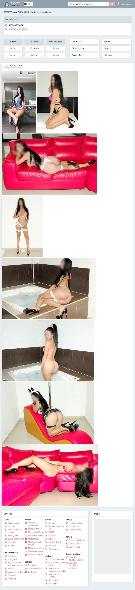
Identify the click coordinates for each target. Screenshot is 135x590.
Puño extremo (75, 530)
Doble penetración (16, 539)
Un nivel (11, 526)
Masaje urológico (36, 532)
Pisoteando (53, 549)
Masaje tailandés (35, 535)
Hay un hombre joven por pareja (15, 563)
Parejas (11, 568)
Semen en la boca (77, 540)
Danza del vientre (35, 568)
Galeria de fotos (13, 65)
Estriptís (32, 565)
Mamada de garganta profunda (56, 569)
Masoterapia (33, 539)
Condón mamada (56, 559)
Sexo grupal (13, 535)
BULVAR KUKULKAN (26, 12)
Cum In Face (74, 547)
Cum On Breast (75, 543)
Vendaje (52, 545)
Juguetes (12, 542)
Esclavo (52, 535)
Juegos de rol (54, 542)
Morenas (108, 55)
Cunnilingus (53, 580)
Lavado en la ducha (16, 572)
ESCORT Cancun (10, 12)
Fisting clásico (75, 523)
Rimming (12, 578)
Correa (51, 539)
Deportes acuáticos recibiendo (73, 566)
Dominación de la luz (56, 527)
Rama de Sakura (35, 555)
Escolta (11, 556)
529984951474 (15, 25)
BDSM (51, 532)
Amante (51, 523)
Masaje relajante (35, 551)
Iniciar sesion (125, 3)
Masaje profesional (33, 524)
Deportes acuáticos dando (76, 558)
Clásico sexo (14, 523)
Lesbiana (32, 572)
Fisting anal (74, 526)
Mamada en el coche (54, 575)
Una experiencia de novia (56, 563)
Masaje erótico (35, 529)
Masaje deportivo (36, 548)
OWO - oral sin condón (14, 530)
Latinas (107, 48)
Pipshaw (11, 575)
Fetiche (11, 545)
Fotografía (12, 559)
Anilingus (52, 583)
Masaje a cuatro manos (35, 543)
